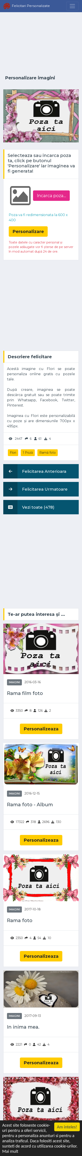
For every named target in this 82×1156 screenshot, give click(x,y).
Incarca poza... (51, 195)
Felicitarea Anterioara (34, 471)
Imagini (14, 682)
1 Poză (28, 453)
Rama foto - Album (30, 804)
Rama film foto (25, 693)
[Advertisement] (41, 44)
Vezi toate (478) (28, 507)
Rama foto (19, 920)
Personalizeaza (41, 728)
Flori (13, 453)
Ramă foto (47, 453)
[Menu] (72, 6)
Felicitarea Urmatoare (35, 489)
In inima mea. (23, 1027)
